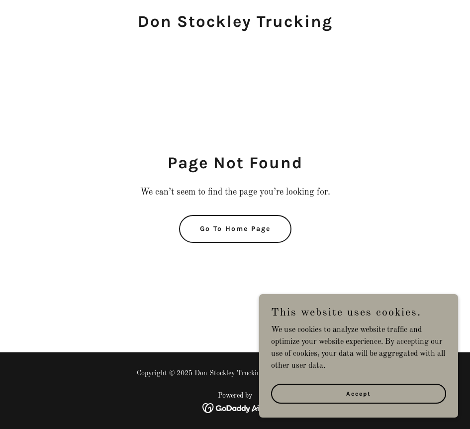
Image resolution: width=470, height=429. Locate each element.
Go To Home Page (235, 228)
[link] (235, 25)
